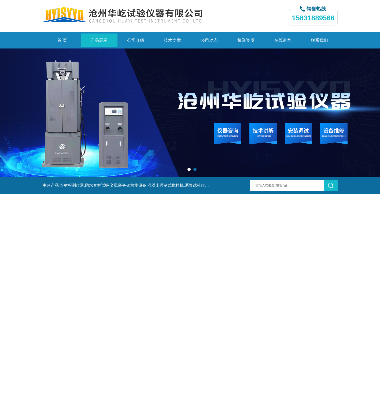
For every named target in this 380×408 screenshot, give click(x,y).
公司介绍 (135, 40)
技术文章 (172, 40)
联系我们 (319, 40)
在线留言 (282, 40)
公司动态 (209, 40)
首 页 (62, 40)
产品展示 (99, 40)
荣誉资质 (245, 40)
